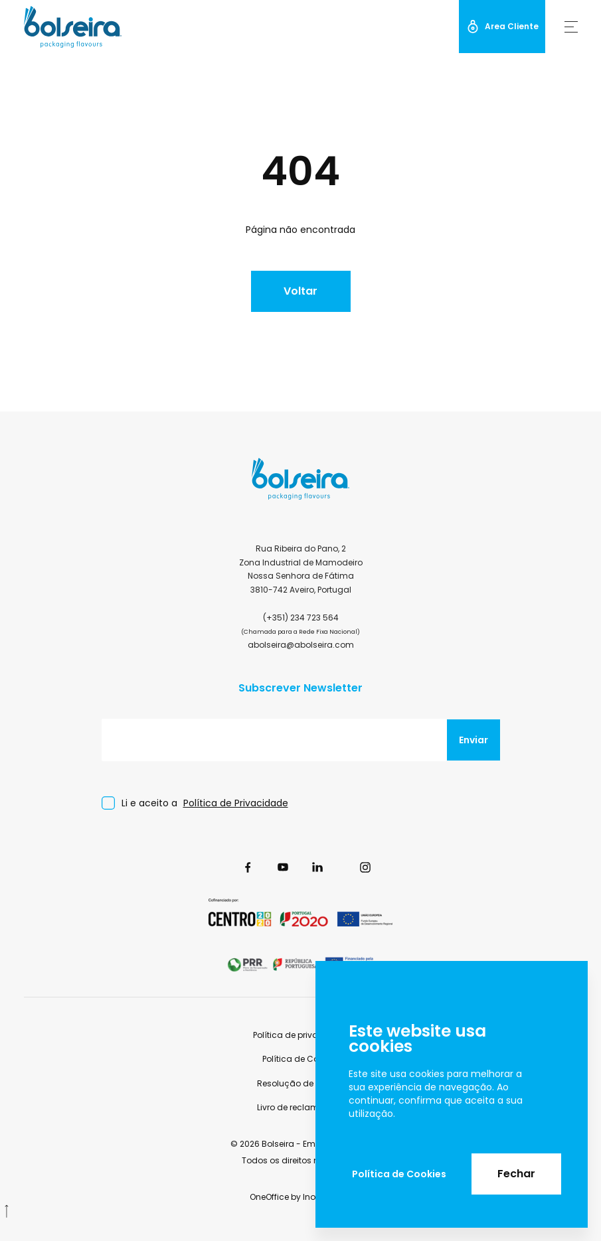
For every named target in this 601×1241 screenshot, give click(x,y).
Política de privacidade (300, 1035)
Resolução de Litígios (300, 1083)
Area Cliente (502, 26)
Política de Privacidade (235, 803)
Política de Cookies (399, 1174)
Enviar (473, 740)
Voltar (300, 291)
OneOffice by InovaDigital (301, 1197)
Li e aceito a (205, 803)
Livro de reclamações (301, 1107)
